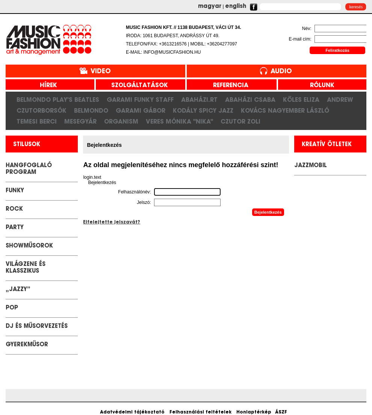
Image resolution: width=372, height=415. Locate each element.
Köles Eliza (301, 99)
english (235, 6)
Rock (14, 209)
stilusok (26, 145)
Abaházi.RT (199, 99)
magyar (209, 6)
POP (12, 308)
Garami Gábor (140, 110)
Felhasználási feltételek (200, 412)
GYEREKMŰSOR (27, 345)
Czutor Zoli (240, 121)
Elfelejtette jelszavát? (111, 222)
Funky (15, 191)
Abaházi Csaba (250, 99)
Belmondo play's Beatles (58, 99)
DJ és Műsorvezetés (37, 326)
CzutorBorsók (42, 110)
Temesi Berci (37, 121)
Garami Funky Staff (140, 99)
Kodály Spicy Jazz (203, 110)
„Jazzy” (18, 290)
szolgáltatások (137, 86)
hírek (45, 86)
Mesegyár (80, 121)
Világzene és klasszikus (25, 268)
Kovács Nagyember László (285, 110)
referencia (227, 86)
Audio (281, 71)
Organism (121, 121)
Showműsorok (29, 246)
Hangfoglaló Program (29, 169)
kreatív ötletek (327, 145)
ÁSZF (281, 412)
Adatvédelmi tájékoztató (132, 412)
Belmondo (91, 110)
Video (101, 71)
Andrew (340, 99)
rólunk (319, 86)
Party (15, 228)
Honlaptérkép (253, 412)
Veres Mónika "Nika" (179, 121)
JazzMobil (310, 166)
